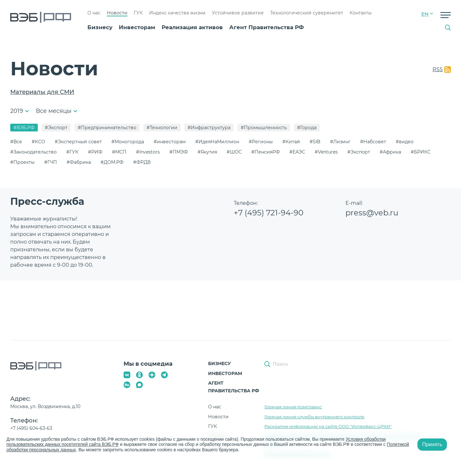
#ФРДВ (141, 162)
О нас (94, 13)
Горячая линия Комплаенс (293, 406)
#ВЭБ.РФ (24, 127)
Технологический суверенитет (306, 13)
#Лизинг (340, 142)
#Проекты (22, 162)
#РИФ (95, 152)
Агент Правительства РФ (266, 27)
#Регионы (261, 142)
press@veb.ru (371, 212)
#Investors (148, 152)
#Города (307, 127)
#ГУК (72, 152)
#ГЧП (50, 162)
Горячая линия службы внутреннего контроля (314, 416)
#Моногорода (127, 142)
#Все (16, 142)
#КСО (38, 142)
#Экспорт (56, 127)
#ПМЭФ (178, 152)
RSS (438, 69)
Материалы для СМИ (42, 92)
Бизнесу (99, 27)
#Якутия (207, 152)
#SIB (315, 142)
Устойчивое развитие (238, 13)
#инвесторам (170, 142)
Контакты (361, 13)
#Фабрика (79, 162)
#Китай (291, 142)
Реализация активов (192, 27)
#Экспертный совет (78, 142)
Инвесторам (137, 27)
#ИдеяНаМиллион (217, 142)
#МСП (119, 152)
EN (424, 14)
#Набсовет (373, 142)
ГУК (138, 13)
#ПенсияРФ (265, 152)
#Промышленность (264, 127)
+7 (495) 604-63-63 (31, 428)
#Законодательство (33, 152)
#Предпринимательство (107, 127)
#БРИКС (421, 152)
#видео (405, 142)
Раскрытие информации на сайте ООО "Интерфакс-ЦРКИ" (328, 426)
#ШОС (234, 152)
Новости (117, 13)
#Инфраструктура (209, 127)
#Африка (390, 152)
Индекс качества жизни (177, 13)
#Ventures (326, 152)
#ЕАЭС (297, 152)
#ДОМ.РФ (112, 162)
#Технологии (162, 127)
